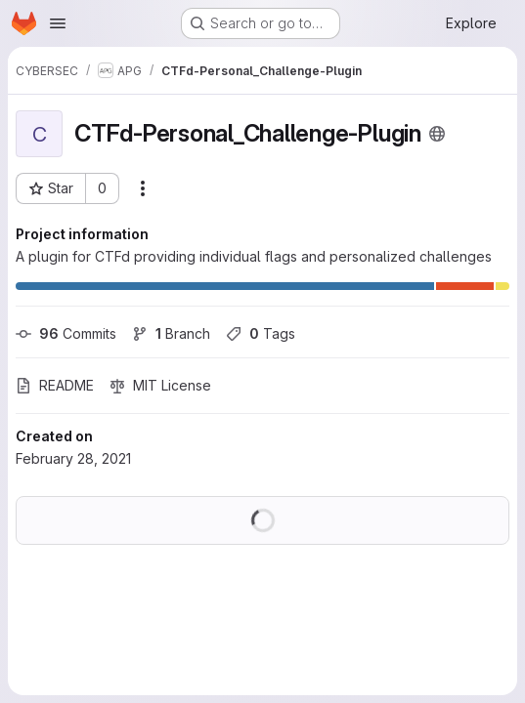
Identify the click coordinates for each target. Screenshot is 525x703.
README (55, 385)
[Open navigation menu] (57, 23)
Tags (260, 333)
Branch (171, 333)
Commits (66, 333)
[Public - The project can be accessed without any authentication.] (437, 134)
